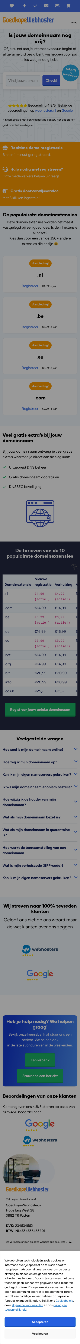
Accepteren (40, 1322)
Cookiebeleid (64, 1301)
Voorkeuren (40, 1333)
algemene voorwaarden (27, 1305)
